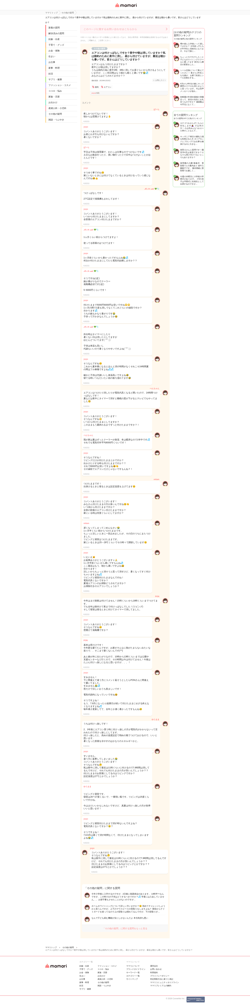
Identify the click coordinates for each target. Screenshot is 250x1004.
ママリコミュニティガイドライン (164, 982)
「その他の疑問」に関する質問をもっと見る (125, 928)
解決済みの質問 (56, 33)
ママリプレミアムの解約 (160, 986)
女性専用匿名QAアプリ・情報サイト (125, 7)
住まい (51, 56)
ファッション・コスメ (59, 85)
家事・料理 (54, 68)
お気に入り (160, 80)
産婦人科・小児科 (57, 108)
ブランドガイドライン (135, 969)
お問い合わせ (156, 969)
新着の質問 (54, 27)
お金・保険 (54, 50)
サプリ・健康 (55, 79)
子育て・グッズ (56, 45)
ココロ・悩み (55, 91)
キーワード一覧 (133, 972)
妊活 (50, 73)
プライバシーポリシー (159, 976)
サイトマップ (132, 979)
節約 (97, 87)
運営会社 (154, 966)
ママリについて (133, 966)
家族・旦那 (54, 96)
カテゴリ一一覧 (133, 976)
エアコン (107, 87)
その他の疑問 (55, 114)
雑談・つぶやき (56, 119)
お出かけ (52, 102)
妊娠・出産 (54, 39)
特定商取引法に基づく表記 (161, 979)
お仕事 (51, 62)
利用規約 (154, 972)
